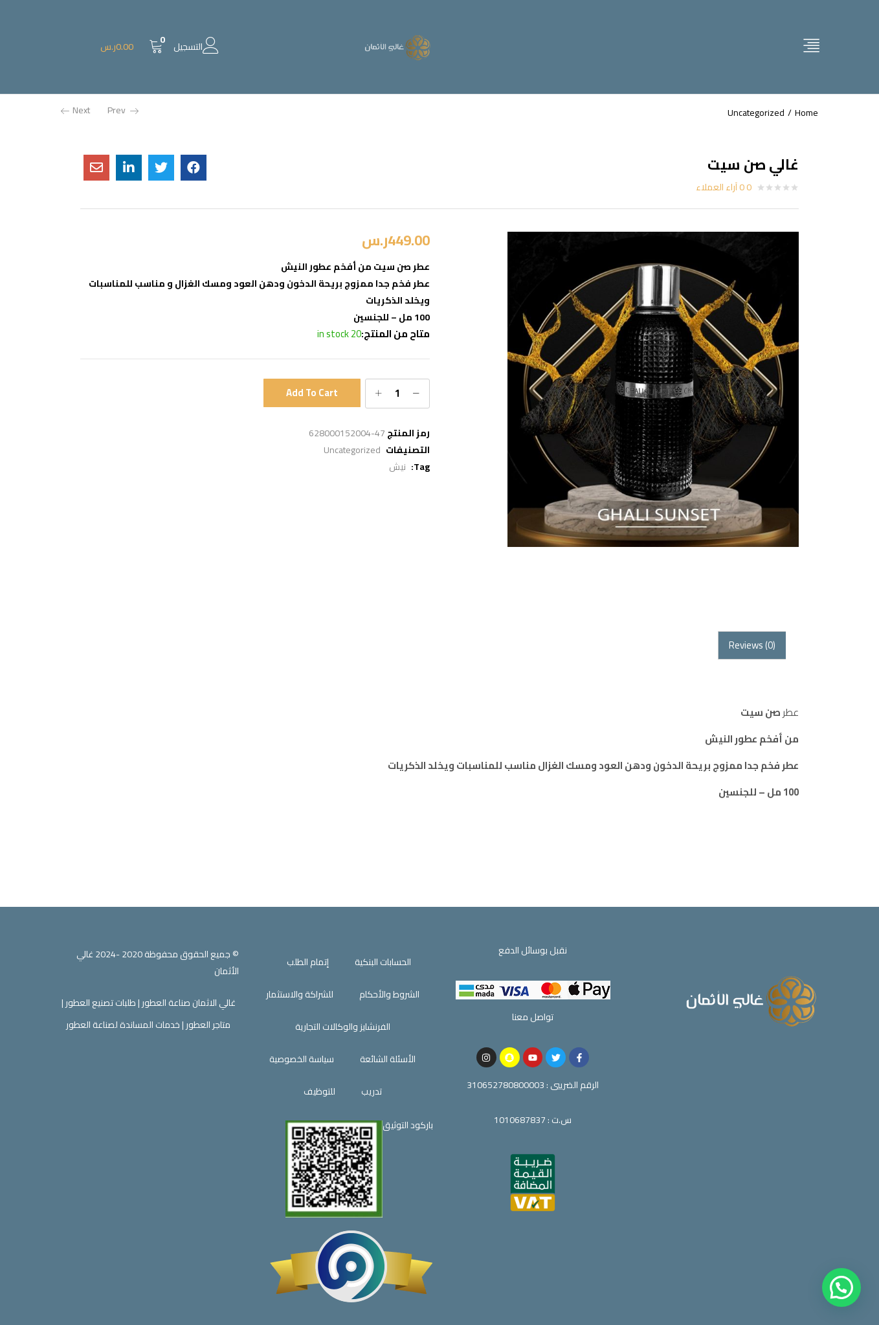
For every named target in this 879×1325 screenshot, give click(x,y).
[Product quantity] (397, 393)
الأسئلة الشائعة (388, 1059)
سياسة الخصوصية (301, 1059)
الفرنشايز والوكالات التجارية (342, 1026)
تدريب (371, 1091)
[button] (131, 47)
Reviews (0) (752, 645)
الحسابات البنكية (383, 961)
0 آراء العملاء (723, 187)
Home (806, 112)
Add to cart (312, 392)
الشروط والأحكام (389, 994)
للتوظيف (319, 1091)
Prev (123, 110)
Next (75, 110)
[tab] (752, 645)
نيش (397, 466)
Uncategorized (756, 112)
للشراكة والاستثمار (299, 994)
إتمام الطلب (308, 961)
